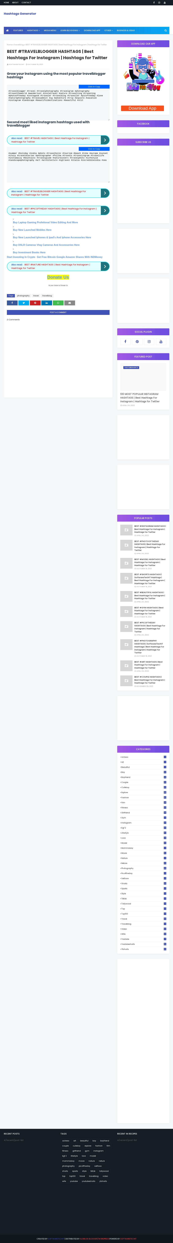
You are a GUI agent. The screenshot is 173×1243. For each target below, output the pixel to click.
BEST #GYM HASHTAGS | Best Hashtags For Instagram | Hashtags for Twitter (148, 610)
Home (6, 2)
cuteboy (143, 787)
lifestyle (143, 833)
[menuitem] (7, 30)
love (143, 838)
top (143, 908)
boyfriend (143, 777)
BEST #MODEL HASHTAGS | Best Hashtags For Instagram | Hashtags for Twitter (150, 562)
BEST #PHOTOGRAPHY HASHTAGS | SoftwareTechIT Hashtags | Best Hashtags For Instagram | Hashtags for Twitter (149, 646)
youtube (143, 939)
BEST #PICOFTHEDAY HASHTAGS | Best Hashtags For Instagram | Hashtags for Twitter (149, 627)
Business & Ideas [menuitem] (126, 30)
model (143, 843)
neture (143, 863)
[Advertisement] (143, 251)
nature (143, 858)
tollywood (143, 903)
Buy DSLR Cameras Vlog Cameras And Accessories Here (46, 255)
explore (143, 792)
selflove (143, 878)
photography (23, 305)
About (15, 2)
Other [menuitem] (107, 30)
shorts (143, 883)
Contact (26, 2)
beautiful (143, 767)
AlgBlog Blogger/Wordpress (95, 1238)
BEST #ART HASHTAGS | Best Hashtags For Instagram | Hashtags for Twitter (148, 664)
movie (143, 853)
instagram (143, 822)
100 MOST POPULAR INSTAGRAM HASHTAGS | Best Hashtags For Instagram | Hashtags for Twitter (140, 397)
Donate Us (58, 287)
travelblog (19, 44)
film (143, 802)
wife (143, 934)
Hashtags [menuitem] (32, 30)
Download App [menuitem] (92, 30)
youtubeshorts (143, 944)
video (143, 929)
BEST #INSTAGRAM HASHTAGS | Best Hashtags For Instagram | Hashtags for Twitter (150, 529)
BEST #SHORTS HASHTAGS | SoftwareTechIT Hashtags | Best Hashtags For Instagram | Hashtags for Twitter (149, 579)
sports (143, 888)
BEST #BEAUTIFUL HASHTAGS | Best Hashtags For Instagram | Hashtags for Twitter (149, 595)
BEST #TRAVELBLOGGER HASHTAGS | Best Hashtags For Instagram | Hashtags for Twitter (48, 203)
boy (143, 772)
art (143, 762)
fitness (143, 807)
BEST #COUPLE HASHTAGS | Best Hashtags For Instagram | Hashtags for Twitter (149, 679)
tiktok (143, 898)
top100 (143, 913)
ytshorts (143, 949)
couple (143, 782)
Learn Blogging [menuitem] (69, 30)
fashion (143, 797)
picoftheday (143, 873)
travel (36, 305)
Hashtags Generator (20, 13)
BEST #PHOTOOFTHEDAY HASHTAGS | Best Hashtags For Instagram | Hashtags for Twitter (149, 546)
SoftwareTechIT (16, 64)
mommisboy (143, 848)
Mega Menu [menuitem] (50, 30)
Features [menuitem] (18, 30)
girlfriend (143, 812)
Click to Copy (94, 87)
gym (143, 817)
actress (143, 757)
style (143, 893)
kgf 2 (143, 828)
